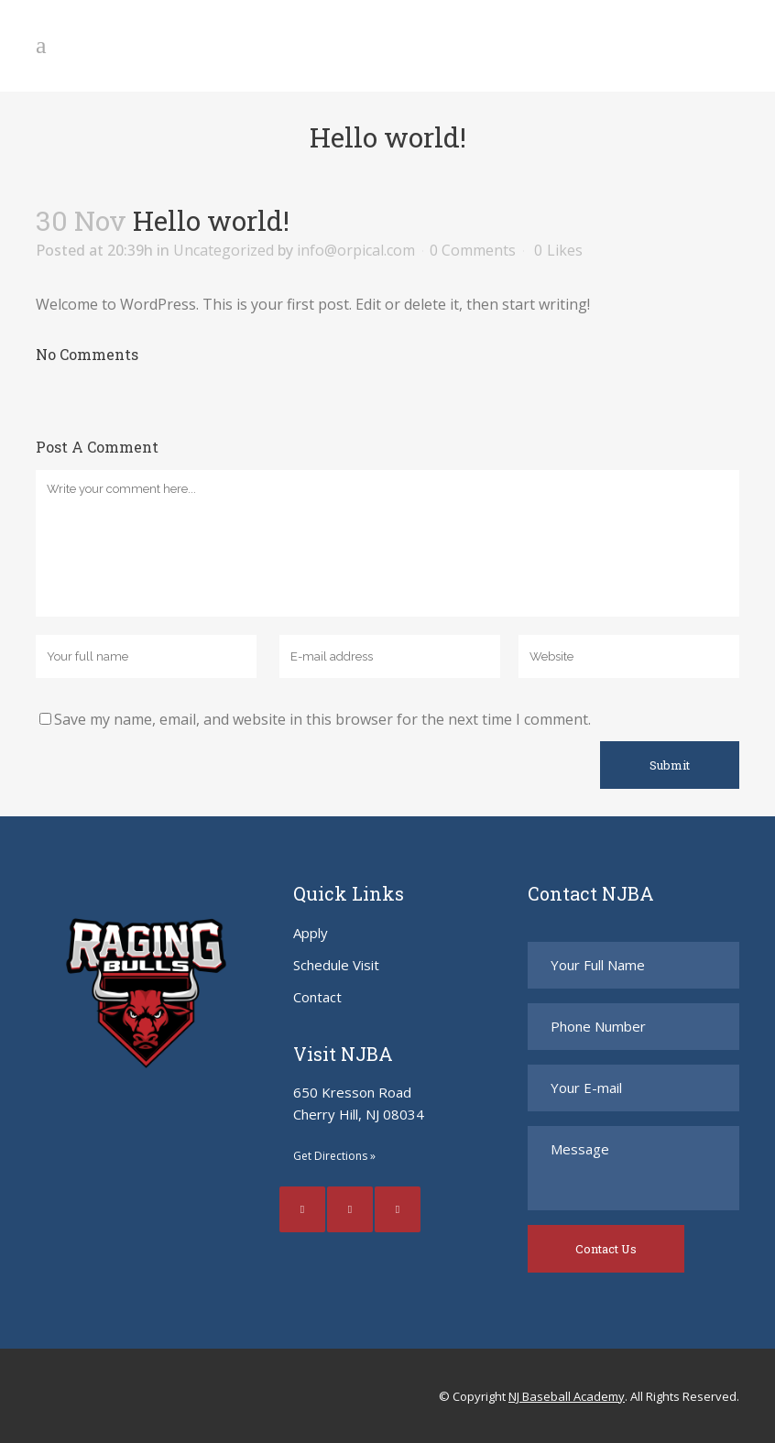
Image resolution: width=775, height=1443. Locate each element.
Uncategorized (223, 250)
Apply (310, 933)
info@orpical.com (356, 250)
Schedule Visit (336, 965)
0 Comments (473, 250)
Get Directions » (334, 1156)
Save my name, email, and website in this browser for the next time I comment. (322, 719)
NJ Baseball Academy (566, 1396)
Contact (317, 997)
